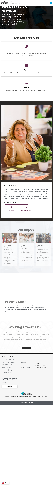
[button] (51, 3)
